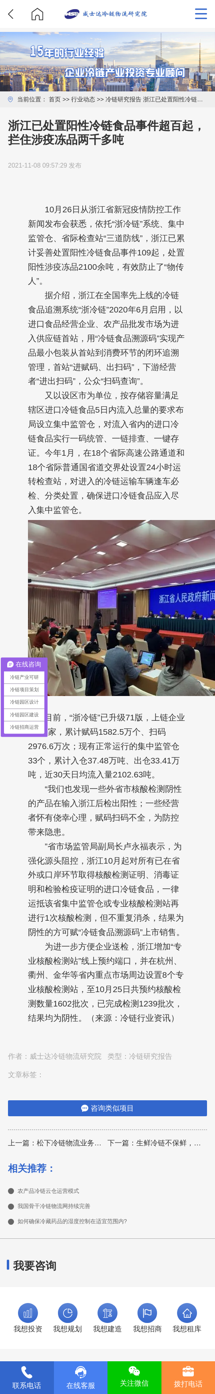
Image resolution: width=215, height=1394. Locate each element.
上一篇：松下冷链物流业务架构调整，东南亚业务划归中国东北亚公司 (58, 1143)
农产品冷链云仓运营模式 (57, 1192)
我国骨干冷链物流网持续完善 (64, 1209)
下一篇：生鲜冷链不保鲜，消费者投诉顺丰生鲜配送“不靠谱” (157, 1143)
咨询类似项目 (107, 1108)
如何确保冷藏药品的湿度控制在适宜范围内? (88, 1226)
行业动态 (83, 99)
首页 (55, 99)
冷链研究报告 (123, 99)
